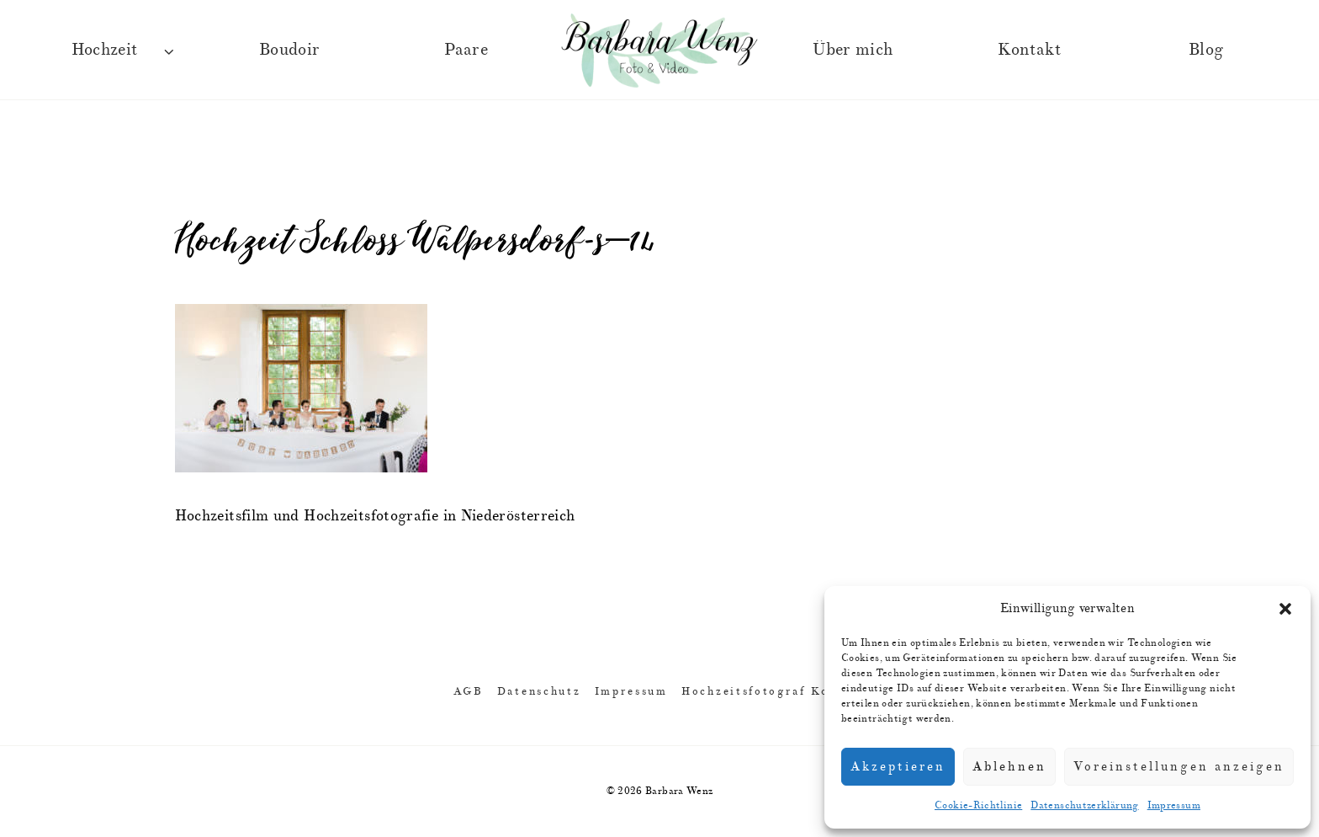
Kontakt (1030, 49)
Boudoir (289, 49)
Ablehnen (1009, 767)
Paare (466, 49)
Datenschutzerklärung (1084, 805)
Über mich (853, 49)
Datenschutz (539, 691)
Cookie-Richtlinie (978, 805)
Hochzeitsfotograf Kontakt (773, 691)
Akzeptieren (898, 767)
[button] (1285, 608)
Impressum (1173, 805)
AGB (468, 691)
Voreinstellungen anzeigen (1179, 767)
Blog (1206, 49)
